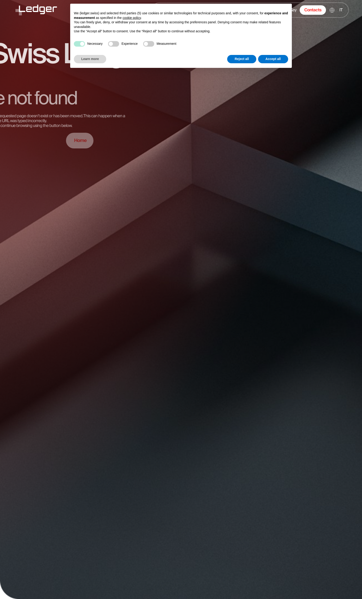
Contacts (312, 10)
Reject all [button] (242, 59)
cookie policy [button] (132, 18)
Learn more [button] (90, 59)
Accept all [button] (273, 59)
